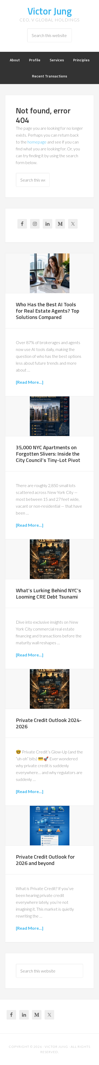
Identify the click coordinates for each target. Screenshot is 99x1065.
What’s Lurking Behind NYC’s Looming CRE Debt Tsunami (48, 593)
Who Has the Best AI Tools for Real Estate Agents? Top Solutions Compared (47, 310)
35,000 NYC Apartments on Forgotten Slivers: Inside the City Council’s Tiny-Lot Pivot (48, 453)
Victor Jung (49, 11)
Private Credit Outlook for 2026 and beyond (45, 860)
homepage (36, 141)
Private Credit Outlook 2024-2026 (49, 723)
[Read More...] (29, 382)
